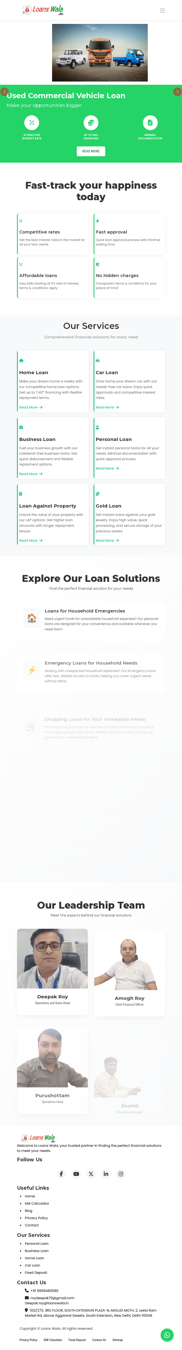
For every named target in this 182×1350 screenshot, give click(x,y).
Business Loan (37, 1250)
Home (30, 1196)
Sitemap (117, 1340)
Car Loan (32, 1265)
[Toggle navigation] (162, 10)
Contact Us (99, 1340)
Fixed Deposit (36, 1272)
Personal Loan (36, 1243)
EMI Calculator (37, 1203)
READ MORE (91, 151)
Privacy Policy (36, 1218)
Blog (28, 1210)
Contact (32, 1225)
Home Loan (34, 1258)
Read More (31, 407)
